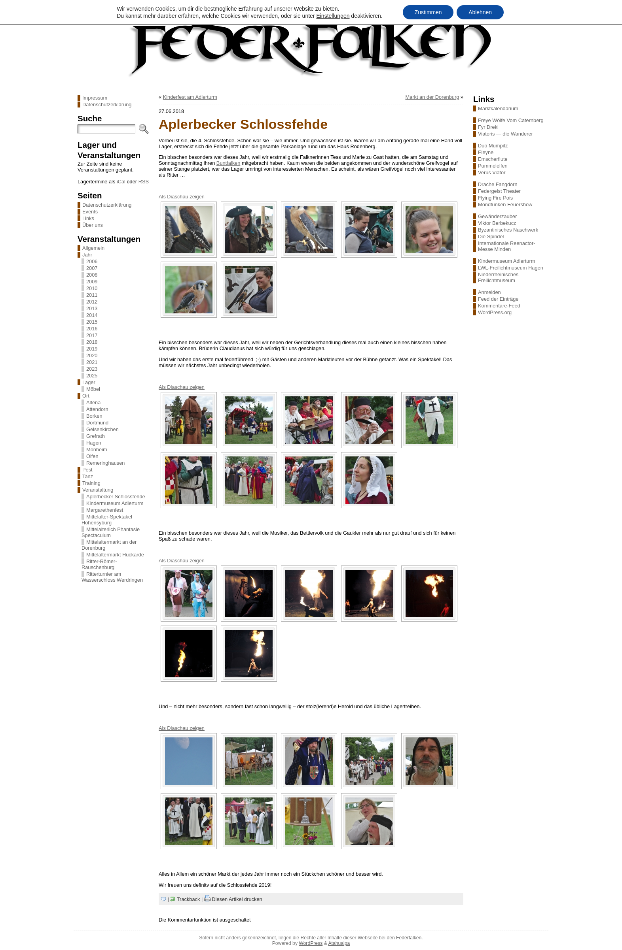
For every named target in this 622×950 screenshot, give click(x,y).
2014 (91, 315)
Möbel (93, 389)
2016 (91, 329)
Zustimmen (428, 12)
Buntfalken (228, 163)
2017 (91, 335)
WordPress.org (495, 312)
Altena (93, 402)
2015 (91, 322)
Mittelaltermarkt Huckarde (115, 555)
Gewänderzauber (497, 216)
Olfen (92, 456)
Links (88, 218)
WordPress (310, 943)
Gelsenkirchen (102, 429)
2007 (91, 268)
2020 (91, 355)
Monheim (96, 449)
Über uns (92, 225)
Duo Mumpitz (493, 146)
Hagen (93, 443)
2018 (91, 342)
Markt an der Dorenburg (432, 97)
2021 (91, 362)
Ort (85, 396)
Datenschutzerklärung (106, 104)
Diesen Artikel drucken (237, 899)
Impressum (94, 98)
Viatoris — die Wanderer (505, 134)
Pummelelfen (493, 166)
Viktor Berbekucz (497, 223)
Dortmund (97, 423)
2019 (91, 349)
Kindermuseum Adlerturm (114, 503)
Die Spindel (491, 236)
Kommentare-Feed (499, 306)
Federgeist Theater (499, 191)
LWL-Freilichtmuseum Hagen (510, 268)
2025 (91, 376)
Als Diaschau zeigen (182, 197)
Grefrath (95, 436)
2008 (91, 275)
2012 (91, 302)
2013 (91, 308)
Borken (94, 416)
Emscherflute (493, 159)
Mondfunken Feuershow (505, 204)
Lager (88, 382)
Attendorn (97, 409)
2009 (91, 282)
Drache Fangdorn (498, 184)
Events (90, 212)
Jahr (87, 255)
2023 (91, 369)
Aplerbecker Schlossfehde (115, 497)
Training (91, 483)
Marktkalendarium (498, 108)
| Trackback (184, 899)
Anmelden (489, 292)
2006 (91, 261)
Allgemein (93, 248)
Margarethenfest (104, 510)
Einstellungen (332, 16)
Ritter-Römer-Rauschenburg (99, 564)
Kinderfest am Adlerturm (190, 97)
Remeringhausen (105, 463)
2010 (91, 288)
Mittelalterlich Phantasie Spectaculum (111, 532)
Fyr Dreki (488, 127)
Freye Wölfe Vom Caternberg (511, 120)
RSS (143, 182)
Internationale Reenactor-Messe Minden (506, 246)
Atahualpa (339, 943)
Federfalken (408, 938)
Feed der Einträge (498, 299)
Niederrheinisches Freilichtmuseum (498, 277)
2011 (91, 295)
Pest (87, 470)
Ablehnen (480, 12)
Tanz (87, 476)
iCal (121, 182)
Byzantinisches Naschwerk (508, 230)
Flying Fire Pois (495, 198)
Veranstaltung (97, 490)
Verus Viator (491, 172)
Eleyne (485, 152)
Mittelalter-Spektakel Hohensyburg (107, 520)
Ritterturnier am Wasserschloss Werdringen (112, 577)
